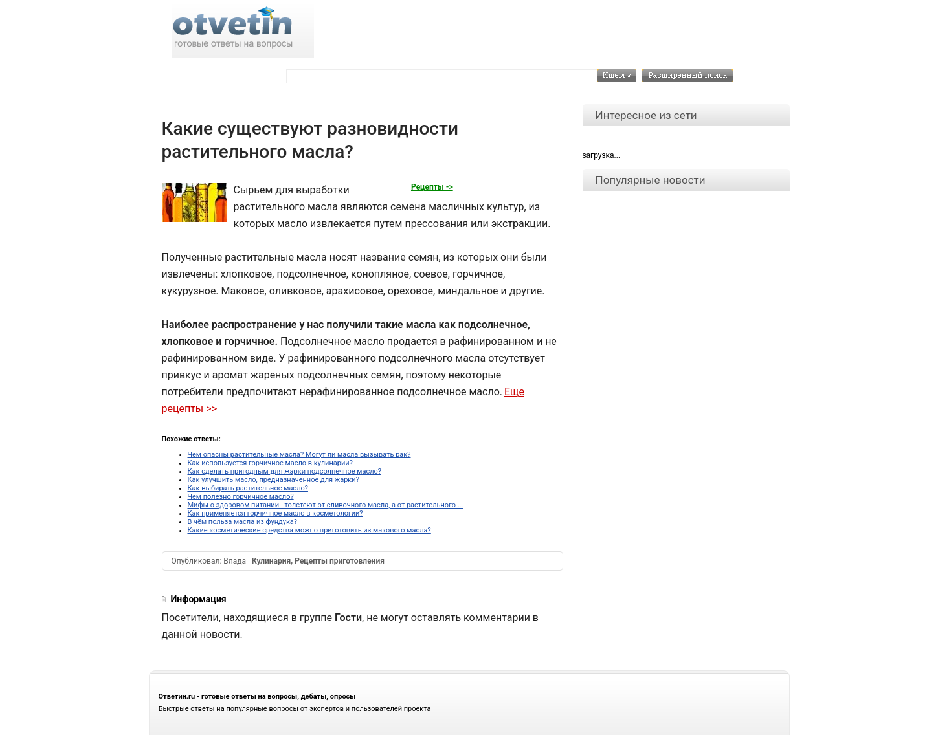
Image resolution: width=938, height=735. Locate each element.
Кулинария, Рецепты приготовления (318, 560)
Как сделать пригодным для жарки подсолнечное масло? (285, 471)
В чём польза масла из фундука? (243, 522)
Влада (234, 560)
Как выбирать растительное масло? (248, 488)
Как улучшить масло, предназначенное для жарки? (273, 480)
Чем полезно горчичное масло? (241, 496)
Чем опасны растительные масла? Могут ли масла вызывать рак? (299, 454)
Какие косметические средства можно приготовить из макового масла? (309, 530)
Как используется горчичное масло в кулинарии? (270, 463)
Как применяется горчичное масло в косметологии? (275, 513)
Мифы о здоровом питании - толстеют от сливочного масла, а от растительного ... (325, 505)
